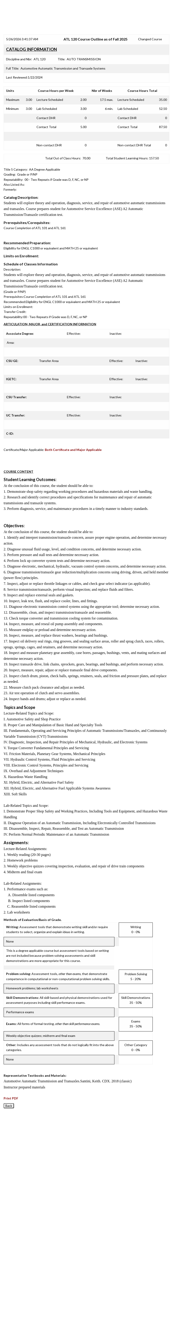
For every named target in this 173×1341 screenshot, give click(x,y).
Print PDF (11, 1098)
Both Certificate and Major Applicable (73, 450)
